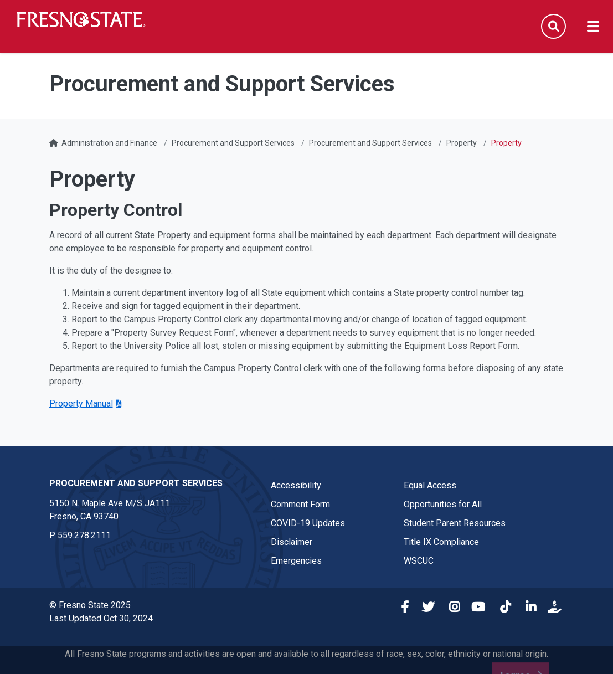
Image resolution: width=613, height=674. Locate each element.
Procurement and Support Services (233, 142)
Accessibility (296, 485)
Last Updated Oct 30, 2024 (101, 618)
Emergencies (296, 560)
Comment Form (300, 504)
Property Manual (81, 403)
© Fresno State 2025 (90, 605)
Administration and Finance (109, 142)
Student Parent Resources (455, 523)
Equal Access (430, 485)
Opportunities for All (443, 504)
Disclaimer (291, 542)
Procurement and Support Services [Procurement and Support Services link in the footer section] (136, 483)
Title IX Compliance (441, 542)
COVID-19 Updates (308, 523)
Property (461, 142)
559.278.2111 (84, 535)
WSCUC (419, 560)
